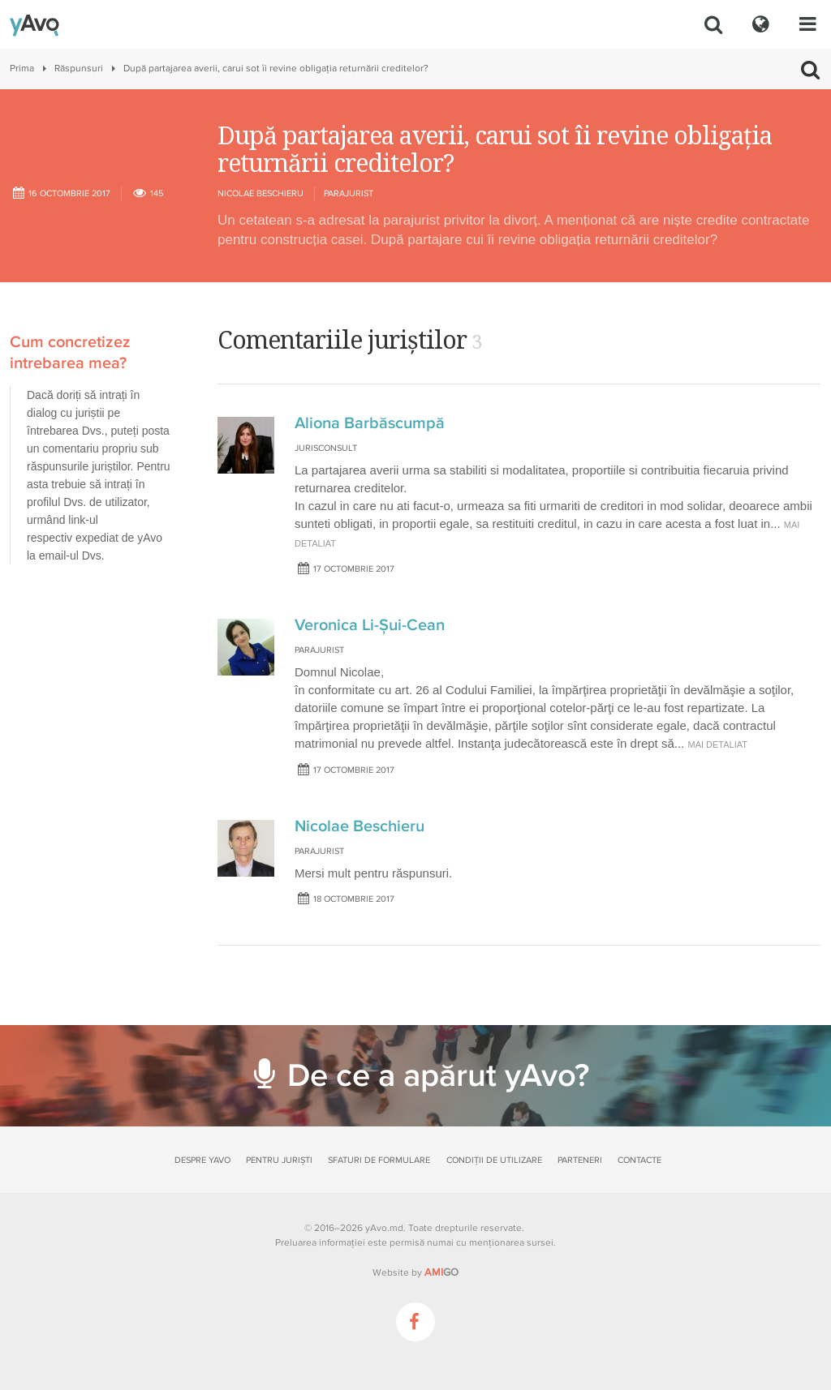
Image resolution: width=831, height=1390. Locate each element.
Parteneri (580, 1160)
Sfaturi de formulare (379, 1160)
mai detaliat (717, 744)
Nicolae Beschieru (260, 193)
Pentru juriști (279, 1160)
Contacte (639, 1160)
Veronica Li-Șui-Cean (370, 625)
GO (441, 1272)
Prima (22, 68)
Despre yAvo (202, 1160)
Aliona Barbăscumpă (370, 423)
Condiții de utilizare (494, 1160)
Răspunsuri (78, 68)
